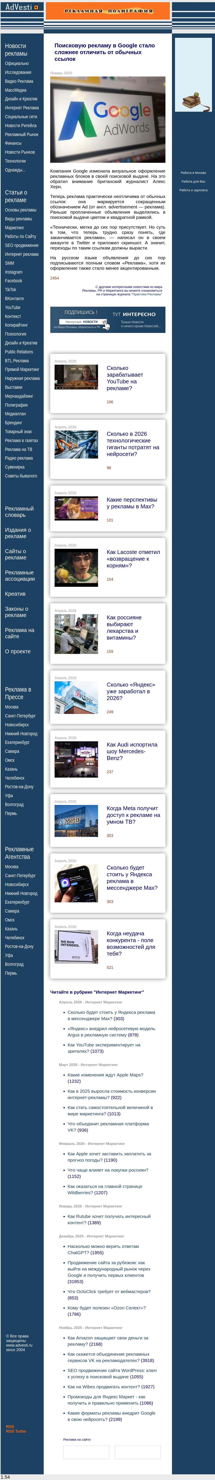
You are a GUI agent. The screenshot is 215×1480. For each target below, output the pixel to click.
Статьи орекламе (16, 195)
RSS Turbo (16, 1431)
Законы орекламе (16, 612)
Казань (11, 769)
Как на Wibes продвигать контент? (104, 1386)
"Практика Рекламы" (146, 294)
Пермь (11, 813)
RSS (10, 1427)
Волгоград (14, 804)
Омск (9, 760)
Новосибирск (17, 724)
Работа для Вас (193, 181)
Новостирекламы (16, 49)
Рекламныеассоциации (20, 575)
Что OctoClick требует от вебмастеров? (109, 1291)
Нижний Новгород (21, 733)
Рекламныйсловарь (19, 512)
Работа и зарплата (193, 190)
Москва (11, 707)
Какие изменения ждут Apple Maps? (105, 1074)
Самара (12, 751)
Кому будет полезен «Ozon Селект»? (107, 1307)
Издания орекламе (18, 533)
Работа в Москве (193, 173)
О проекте (18, 651)
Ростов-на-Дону (19, 786)
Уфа (9, 795)
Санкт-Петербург (20, 715)
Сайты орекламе (16, 554)
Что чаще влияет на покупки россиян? (108, 1169)
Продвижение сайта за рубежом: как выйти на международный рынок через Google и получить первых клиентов (109, 1269)
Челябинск (14, 777)
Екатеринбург (17, 742)
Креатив (15, 594)
